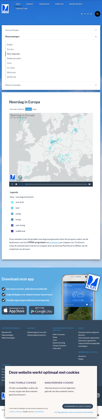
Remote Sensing (59, 343)
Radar (55, 337)
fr (85, 14)
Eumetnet (54, 242)
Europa (10, 49)
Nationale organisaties (87, 340)
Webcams (11, 72)
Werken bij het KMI (87, 352)
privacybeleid (38, 412)
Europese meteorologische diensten (88, 333)
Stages (81, 359)
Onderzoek (44, 4)
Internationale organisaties (88, 338)
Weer (18, 4)
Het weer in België (11, 328)
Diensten (59, 4)
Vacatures (82, 356)
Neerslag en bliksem (17, 109)
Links (80, 328)
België (10, 44)
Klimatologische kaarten (36, 335)
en (91, 14)
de (88, 14)
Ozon (9, 63)
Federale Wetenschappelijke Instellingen (89, 344)
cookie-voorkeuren (16, 412)
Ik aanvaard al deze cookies (77, 406)
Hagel (34, 109)
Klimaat (29, 4)
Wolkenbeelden (14, 58)
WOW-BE (11, 77)
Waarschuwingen (13, 85)
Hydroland (57, 348)
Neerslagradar (13, 53)
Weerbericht (6, 332)
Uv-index (11, 67)
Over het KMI (21, 9)
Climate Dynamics (59, 345)
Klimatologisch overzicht (36, 332)
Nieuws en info (76, 4)
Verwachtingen (12, 30)
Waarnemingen (12, 36)
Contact (6, 365)
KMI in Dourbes (59, 334)
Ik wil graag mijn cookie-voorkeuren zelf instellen (73, 412)
